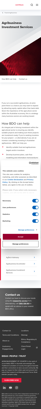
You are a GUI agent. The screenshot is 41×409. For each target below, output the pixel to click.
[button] (21, 257)
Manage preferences (26, 230)
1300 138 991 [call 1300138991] (24, 303)
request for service (20, 301)
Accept (20, 237)
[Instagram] (16, 387)
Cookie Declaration (15, 179)
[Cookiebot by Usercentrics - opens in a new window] (29, 163)
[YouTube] (10, 387)
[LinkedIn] (4, 387)
